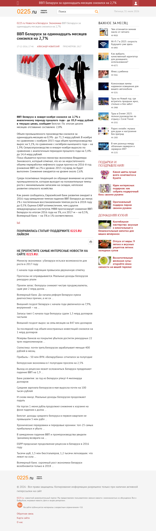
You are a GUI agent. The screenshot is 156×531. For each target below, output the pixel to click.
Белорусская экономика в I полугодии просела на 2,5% (50, 363)
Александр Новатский (48, 46)
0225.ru (20, 498)
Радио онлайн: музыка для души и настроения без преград (123, 131)
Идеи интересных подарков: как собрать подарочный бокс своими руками (118, 190)
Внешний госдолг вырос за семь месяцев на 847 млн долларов (54, 323)
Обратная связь (25, 513)
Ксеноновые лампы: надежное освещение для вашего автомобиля (124, 86)
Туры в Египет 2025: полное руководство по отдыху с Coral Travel (123, 116)
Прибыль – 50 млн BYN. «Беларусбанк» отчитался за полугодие (54, 357)
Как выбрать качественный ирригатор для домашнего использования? (124, 58)
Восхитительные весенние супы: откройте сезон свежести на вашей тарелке (115, 262)
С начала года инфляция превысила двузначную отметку (51, 270)
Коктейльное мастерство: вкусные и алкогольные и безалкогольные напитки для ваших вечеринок (118, 228)
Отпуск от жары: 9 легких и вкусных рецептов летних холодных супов (116, 246)
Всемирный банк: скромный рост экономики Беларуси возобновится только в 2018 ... (49, 464)
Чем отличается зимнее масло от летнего (123, 31)
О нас (20, 522)
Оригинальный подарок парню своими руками (122, 205)
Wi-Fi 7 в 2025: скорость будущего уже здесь (124, 43)
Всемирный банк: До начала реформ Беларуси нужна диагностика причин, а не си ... (49, 296)
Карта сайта (23, 518)
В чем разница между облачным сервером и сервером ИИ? (123, 146)
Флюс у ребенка (119, 71)
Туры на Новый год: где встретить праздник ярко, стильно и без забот (124, 101)
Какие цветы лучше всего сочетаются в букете (124, 175)
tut (18, 222)
